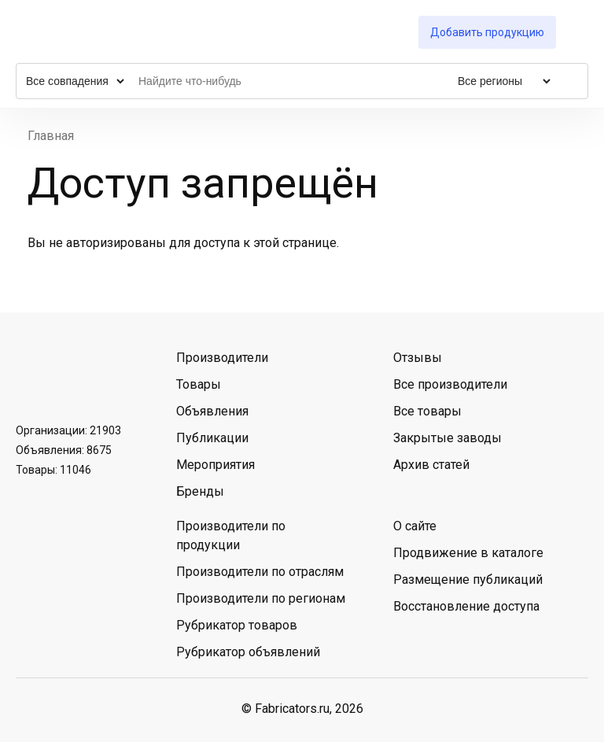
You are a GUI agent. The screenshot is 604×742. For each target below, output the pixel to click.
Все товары (427, 411)
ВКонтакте (32, 376)
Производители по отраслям (260, 571)
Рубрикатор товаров (236, 625)
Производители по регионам (260, 598)
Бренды (200, 491)
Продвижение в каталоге (468, 552)
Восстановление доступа (466, 606)
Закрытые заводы (447, 437)
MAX (114, 376)
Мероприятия (215, 464)
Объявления (212, 411)
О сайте (414, 526)
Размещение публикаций (468, 579)
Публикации (212, 437)
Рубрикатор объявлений (248, 651)
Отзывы (417, 357)
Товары (198, 384)
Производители (222, 357)
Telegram (73, 376)
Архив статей (431, 464)
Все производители (450, 384)
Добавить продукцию (487, 32)
